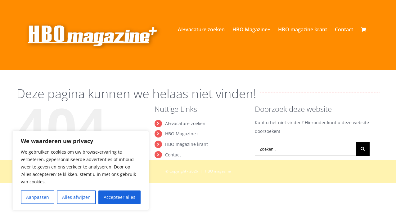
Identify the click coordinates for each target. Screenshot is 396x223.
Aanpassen (37, 197)
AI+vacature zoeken (185, 150)
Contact (173, 181)
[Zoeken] (363, 175)
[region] (80, 171)
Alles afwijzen (76, 197)
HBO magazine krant (186, 171)
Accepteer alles (119, 197)
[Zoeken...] (305, 175)
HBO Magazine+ (181, 160)
